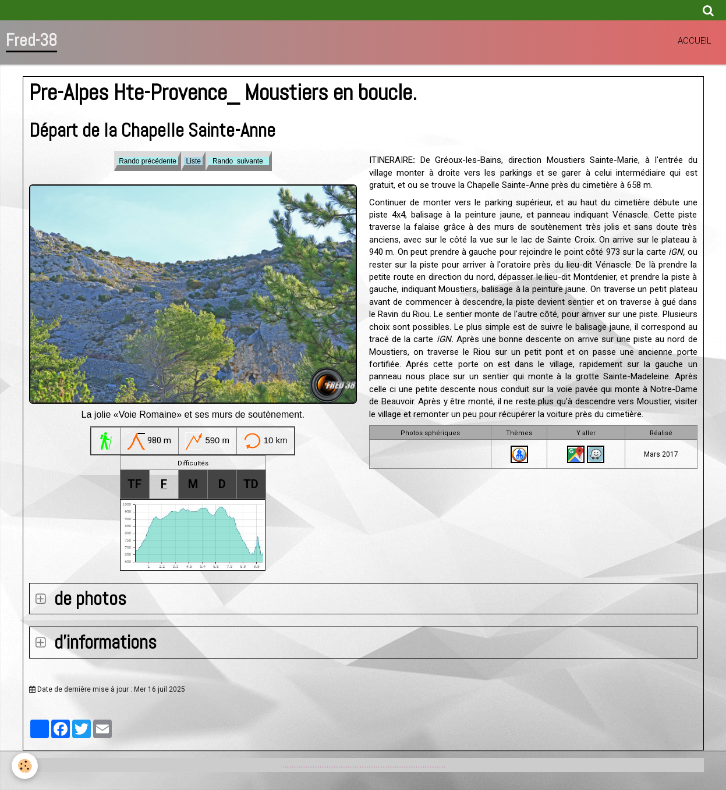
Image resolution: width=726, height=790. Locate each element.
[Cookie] (25, 766)
